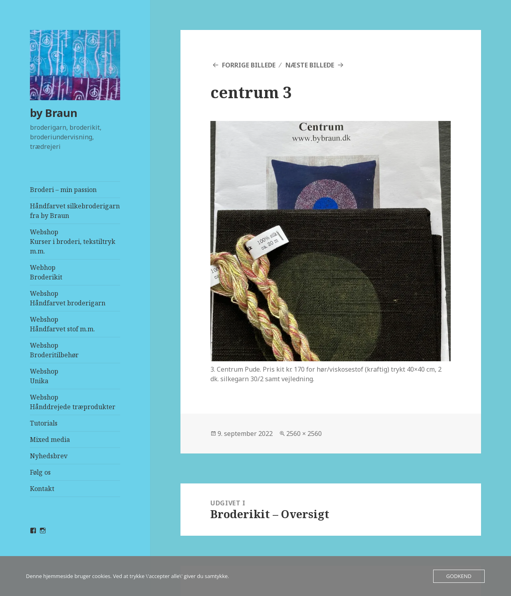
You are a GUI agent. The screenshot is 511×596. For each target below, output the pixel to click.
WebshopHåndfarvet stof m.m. (62, 324)
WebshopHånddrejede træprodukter (72, 402)
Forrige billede (248, 65)
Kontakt (42, 488)
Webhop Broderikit (46, 272)
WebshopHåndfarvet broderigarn (67, 298)
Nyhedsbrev (48, 455)
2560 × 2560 (304, 433)
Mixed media (50, 439)
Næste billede (309, 65)
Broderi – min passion (63, 189)
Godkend (458, 576)
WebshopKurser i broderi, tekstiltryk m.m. (72, 241)
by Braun (53, 112)
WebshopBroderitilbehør (54, 350)
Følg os (40, 472)
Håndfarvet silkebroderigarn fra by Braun (75, 211)
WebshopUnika (44, 376)
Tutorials (43, 423)
